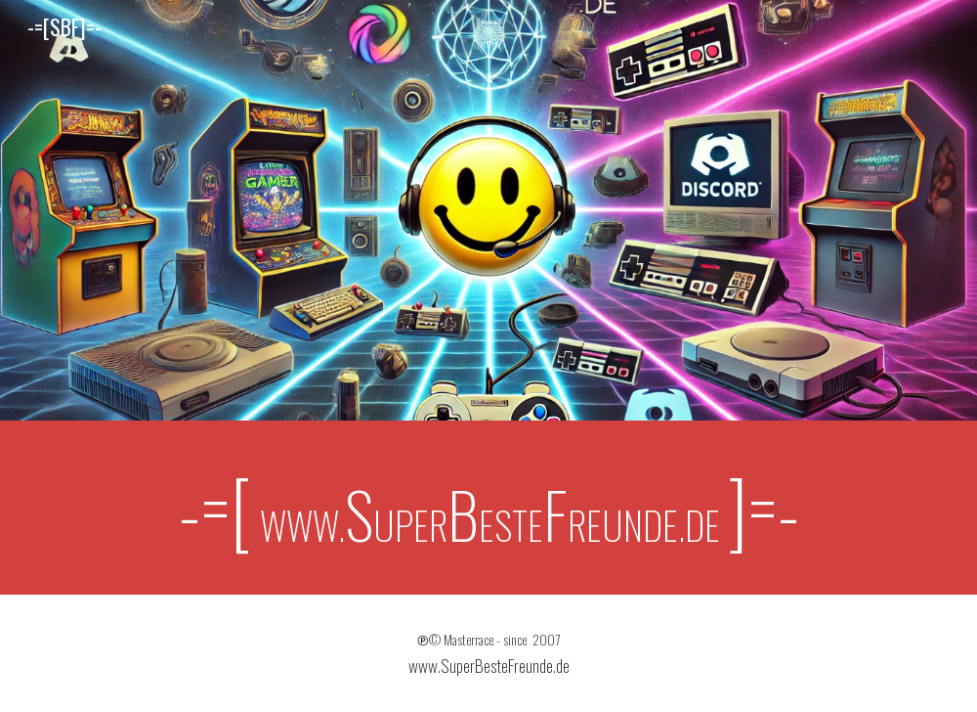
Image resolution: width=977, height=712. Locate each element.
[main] (488, 507)
